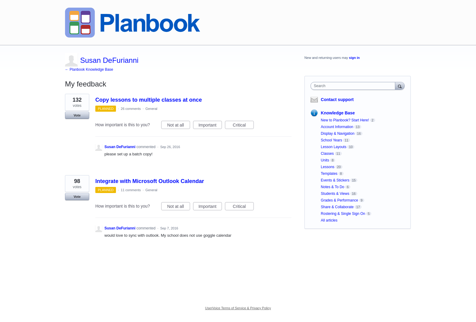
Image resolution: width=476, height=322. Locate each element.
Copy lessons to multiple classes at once (148, 100)
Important (210, 126)
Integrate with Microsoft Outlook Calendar (149, 181)
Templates (329, 173)
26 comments (131, 108)
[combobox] (354, 86)
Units (325, 160)
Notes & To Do (332, 187)
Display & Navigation (338, 133)
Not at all (178, 126)
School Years (331, 140)
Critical (243, 126)
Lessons (328, 167)
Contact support (337, 99)
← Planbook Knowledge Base (89, 69)
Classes (327, 153)
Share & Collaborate (337, 207)
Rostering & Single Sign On (343, 214)
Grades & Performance (339, 200)
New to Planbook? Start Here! (345, 120)
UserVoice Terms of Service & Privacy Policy (238, 308)
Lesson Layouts (333, 147)
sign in (354, 57)
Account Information (337, 127)
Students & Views (335, 194)
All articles (329, 220)
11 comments (131, 190)
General (151, 108)
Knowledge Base (338, 112)
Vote (76, 115)
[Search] (400, 86)
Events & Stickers (335, 180)
